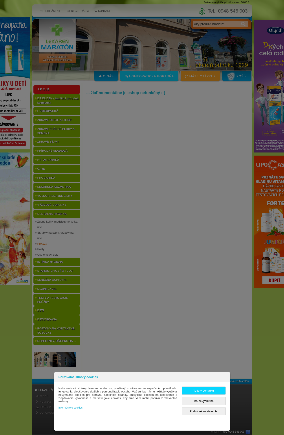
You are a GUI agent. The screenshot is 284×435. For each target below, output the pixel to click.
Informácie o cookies (71, 407)
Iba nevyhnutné (204, 401)
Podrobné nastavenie (204, 411)
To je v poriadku (203, 390)
